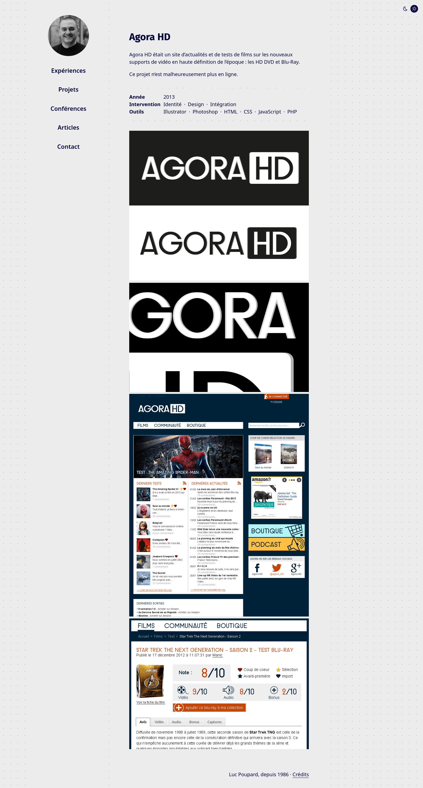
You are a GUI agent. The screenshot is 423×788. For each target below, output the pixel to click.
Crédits (301, 774)
